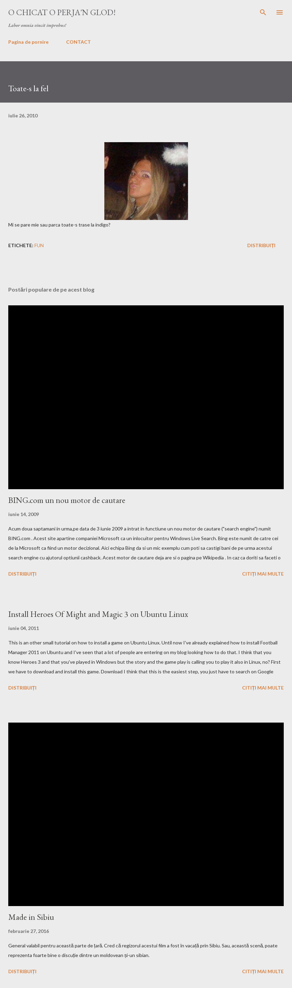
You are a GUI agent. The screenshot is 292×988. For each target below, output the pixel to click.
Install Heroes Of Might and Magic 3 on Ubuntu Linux (98, 614)
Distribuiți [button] (261, 245)
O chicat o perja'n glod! (62, 12)
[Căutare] (263, 12)
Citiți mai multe (263, 574)
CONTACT (78, 42)
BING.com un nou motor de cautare (66, 500)
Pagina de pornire (28, 42)
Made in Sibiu (31, 917)
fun (39, 245)
